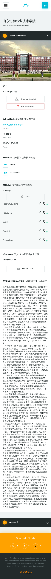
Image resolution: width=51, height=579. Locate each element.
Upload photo (25, 268)
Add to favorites (25, 106)
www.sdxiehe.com (13, 125)
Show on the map (25, 99)
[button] (45, 5)
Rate (25, 196)
